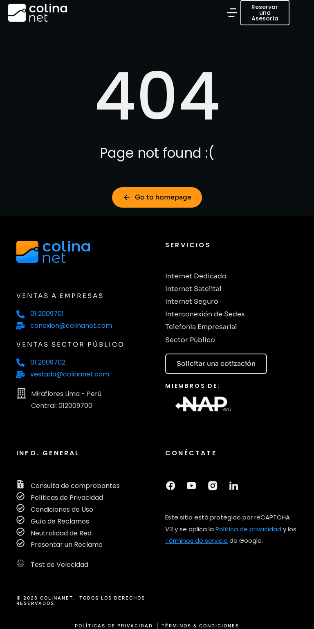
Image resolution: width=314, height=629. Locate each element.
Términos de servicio (196, 539)
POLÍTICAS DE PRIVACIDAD (114, 626)
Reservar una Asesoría (265, 12)
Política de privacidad (248, 528)
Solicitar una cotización (216, 363)
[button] (232, 12)
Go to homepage (157, 197)
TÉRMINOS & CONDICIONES (200, 626)
